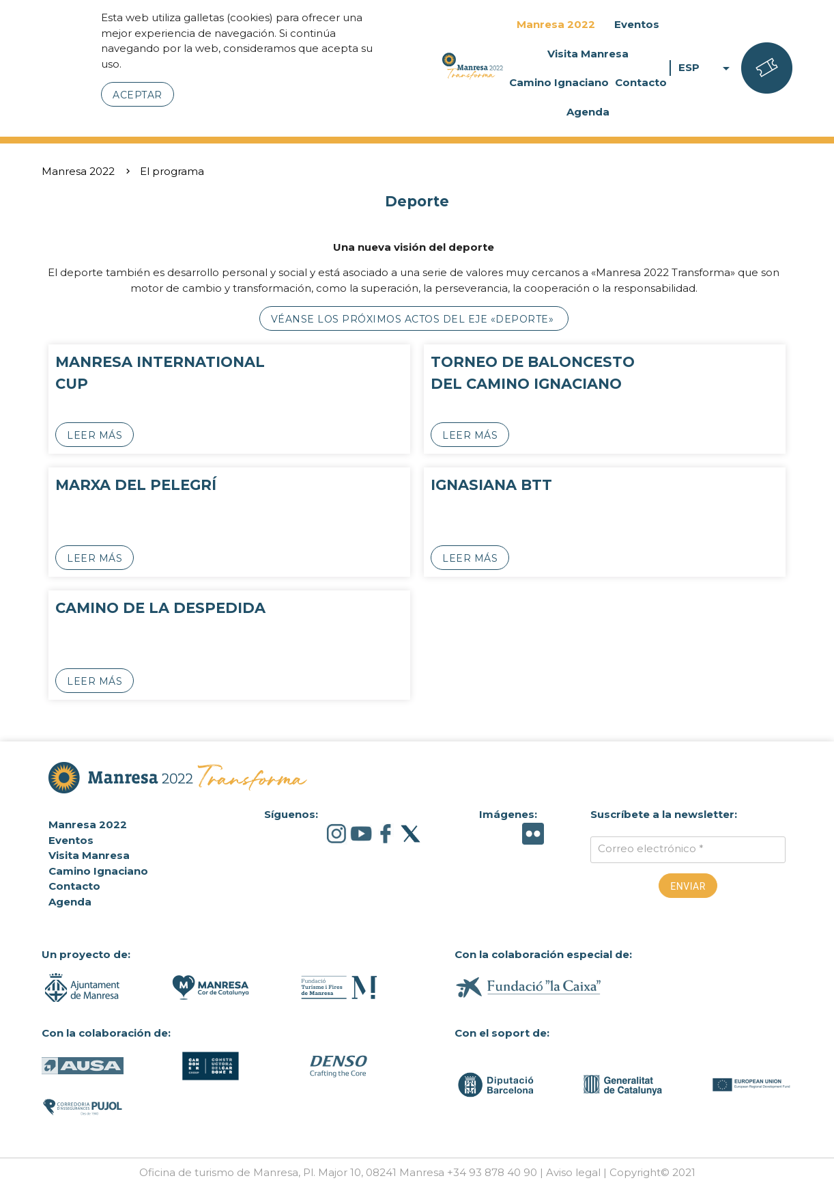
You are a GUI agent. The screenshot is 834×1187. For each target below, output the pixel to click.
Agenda (587, 111)
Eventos (636, 24)
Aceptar (137, 95)
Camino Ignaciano (559, 82)
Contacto (641, 82)
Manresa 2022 (556, 24)
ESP (706, 68)
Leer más (94, 435)
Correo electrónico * (651, 848)
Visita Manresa (588, 53)
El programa (172, 171)
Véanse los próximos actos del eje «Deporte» (414, 319)
